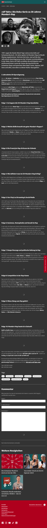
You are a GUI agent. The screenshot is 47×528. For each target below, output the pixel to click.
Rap (3, 376)
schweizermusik (5, 379)
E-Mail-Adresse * (5, 404)
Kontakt (3, 504)
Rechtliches (4, 508)
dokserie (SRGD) (18, 376)
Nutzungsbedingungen (7, 512)
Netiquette (4, 510)
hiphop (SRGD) (28, 376)
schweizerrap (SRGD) (16, 379)
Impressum (4, 506)
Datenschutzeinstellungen (8, 515)
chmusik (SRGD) (9, 376)
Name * (3, 398)
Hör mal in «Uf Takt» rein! (33, 362)
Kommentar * (4, 411)
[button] (45, 2)
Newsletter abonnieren (37, 505)
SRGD (7, 6)
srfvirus (26, 379)
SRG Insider (12, 6)
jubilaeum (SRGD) (37, 376)
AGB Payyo (4, 514)
